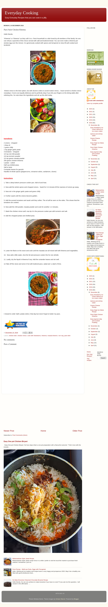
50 (91, 56)
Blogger (76, 599)
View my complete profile (95, 103)
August (93, 167)
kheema (44, 335)
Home (43, 431)
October (93, 161)
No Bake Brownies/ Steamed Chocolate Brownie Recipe (30, 580)
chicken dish (13, 335)
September (94, 164)
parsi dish (67, 335)
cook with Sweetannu (34, 335)
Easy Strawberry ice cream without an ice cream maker (96, 129)
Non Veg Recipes (89, 355)
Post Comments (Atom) (19, 435)
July (92, 170)
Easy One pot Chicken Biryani (16, 441)
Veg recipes (89, 359)
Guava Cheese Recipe (95, 139)
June (92, 173)
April (92, 178)
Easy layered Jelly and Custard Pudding (96, 153)
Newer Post (9, 431)
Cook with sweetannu (96, 100)
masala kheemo (53, 335)
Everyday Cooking (21, 12)
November (94, 159)
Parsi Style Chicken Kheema (96, 148)
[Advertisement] (43, 412)
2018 (91, 123)
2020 (91, 117)
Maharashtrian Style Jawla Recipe (23, 558)
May (92, 175)
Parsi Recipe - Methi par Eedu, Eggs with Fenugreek (29, 569)
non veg (61, 335)
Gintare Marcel (60, 599)
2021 (91, 114)
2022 (91, 111)
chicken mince (22, 335)
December (94, 125)
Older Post (77, 431)
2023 (91, 109)
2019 (91, 120)
